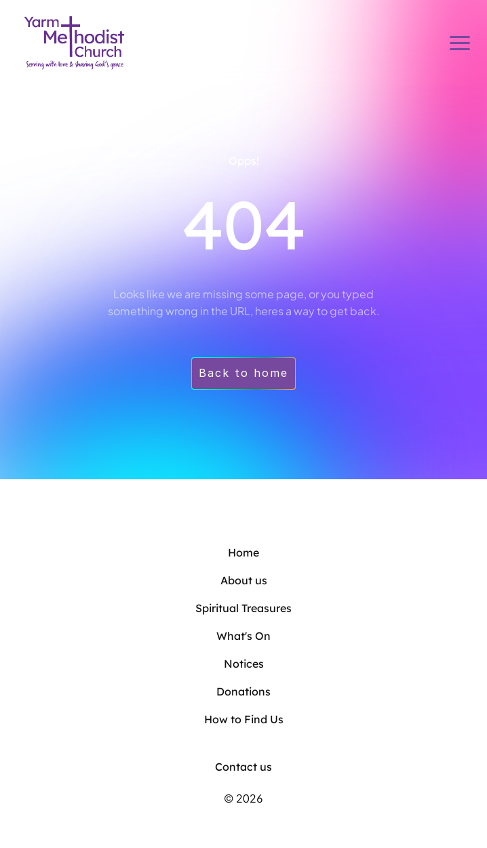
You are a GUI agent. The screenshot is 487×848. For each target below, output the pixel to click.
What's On (243, 636)
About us (243, 580)
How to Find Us (244, 719)
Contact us (243, 766)
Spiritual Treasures (243, 608)
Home (243, 552)
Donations (243, 691)
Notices (244, 663)
